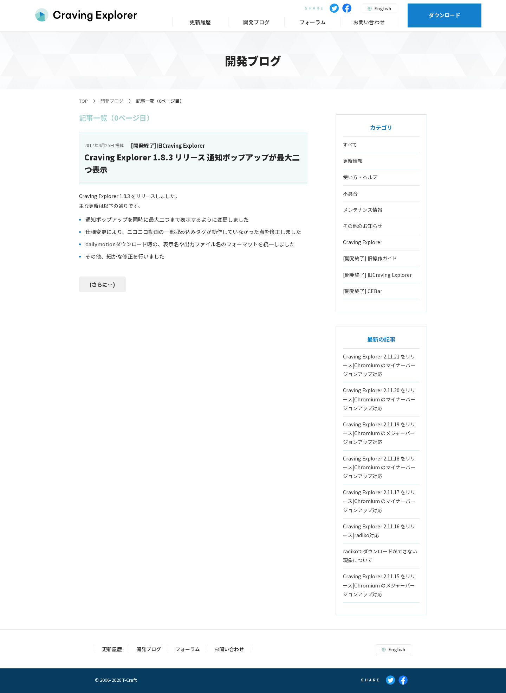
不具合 (350, 193)
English (379, 8)
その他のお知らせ (362, 225)
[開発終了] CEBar (362, 290)
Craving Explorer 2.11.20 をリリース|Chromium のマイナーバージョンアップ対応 (379, 399)
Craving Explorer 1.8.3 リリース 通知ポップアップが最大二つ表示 (192, 163)
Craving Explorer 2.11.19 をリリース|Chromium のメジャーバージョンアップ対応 (379, 433)
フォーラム (312, 22)
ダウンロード (444, 15)
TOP (83, 100)
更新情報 (353, 160)
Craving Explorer (362, 242)
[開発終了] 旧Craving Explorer (377, 274)
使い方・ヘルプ (360, 176)
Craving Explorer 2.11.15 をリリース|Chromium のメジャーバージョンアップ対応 (379, 585)
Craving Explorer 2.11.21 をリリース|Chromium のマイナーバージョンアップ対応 (379, 365)
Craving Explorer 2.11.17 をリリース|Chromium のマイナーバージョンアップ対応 (379, 501)
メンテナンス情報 (362, 209)
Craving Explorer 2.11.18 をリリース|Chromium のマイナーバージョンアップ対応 (379, 467)
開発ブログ (111, 100)
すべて (350, 144)
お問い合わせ (369, 22)
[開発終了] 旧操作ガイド (370, 258)
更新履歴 (200, 22)
